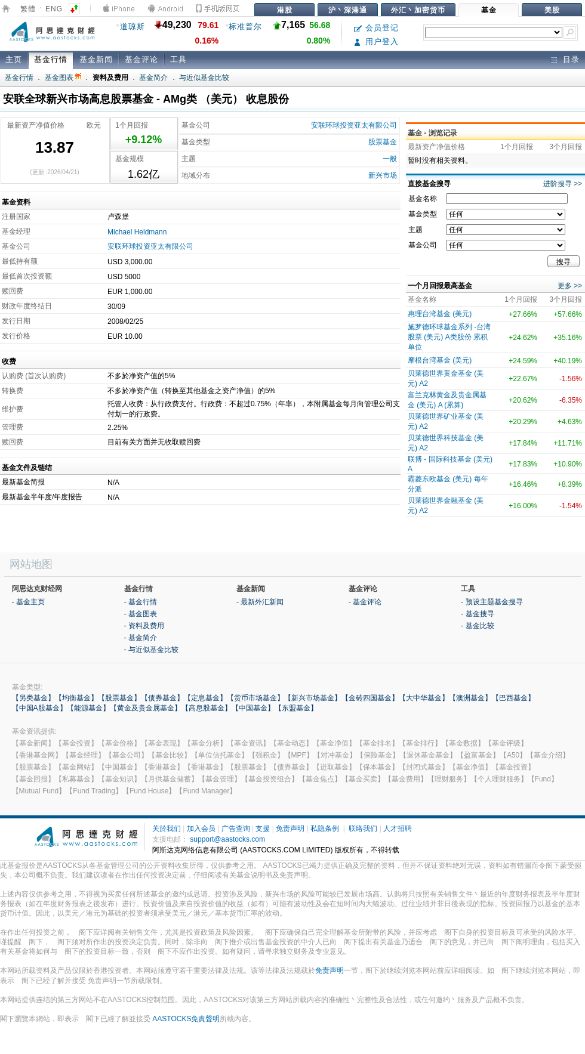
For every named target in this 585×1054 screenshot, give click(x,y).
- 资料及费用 (144, 626)
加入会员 (201, 828)
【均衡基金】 (76, 698)
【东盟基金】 (296, 708)
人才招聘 (397, 828)
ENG (54, 9)
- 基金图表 (140, 614)
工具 (178, 59)
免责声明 (290, 828)
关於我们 (166, 828)
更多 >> (570, 286)
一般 (390, 158)
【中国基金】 (253, 708)
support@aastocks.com (227, 839)
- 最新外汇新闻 (260, 602)
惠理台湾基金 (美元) (440, 314)
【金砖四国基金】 (370, 698)
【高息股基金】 (206, 708)
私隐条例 (324, 828)
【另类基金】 (33, 698)
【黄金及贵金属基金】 (145, 708)
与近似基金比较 (204, 77)
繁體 (28, 9)
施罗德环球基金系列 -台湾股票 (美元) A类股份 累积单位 (449, 337)
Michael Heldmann (137, 232)
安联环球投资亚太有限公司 (354, 125)
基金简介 (153, 77)
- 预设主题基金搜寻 (491, 602)
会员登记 (376, 27)
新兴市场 (382, 175)
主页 (13, 59)
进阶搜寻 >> (562, 184)
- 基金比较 (477, 626)
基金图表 (63, 77)
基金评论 (141, 59)
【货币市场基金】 (255, 698)
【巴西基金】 (513, 698)
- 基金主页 (28, 602)
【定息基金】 (205, 698)
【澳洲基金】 (470, 698)
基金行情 (50, 59)
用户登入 (376, 41)
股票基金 (382, 142)
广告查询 (235, 828)
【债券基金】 (162, 698)
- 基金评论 (365, 602)
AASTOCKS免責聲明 (186, 1019)
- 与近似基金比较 (151, 649)
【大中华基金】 (424, 698)
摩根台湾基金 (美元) (440, 360)
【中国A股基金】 (39, 708)
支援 (262, 828)
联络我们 (363, 828)
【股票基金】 (119, 698)
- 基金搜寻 (477, 614)
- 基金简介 (140, 637)
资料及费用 (110, 77)
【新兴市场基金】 (312, 698)
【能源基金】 (88, 708)
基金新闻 (96, 59)
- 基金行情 (140, 602)
